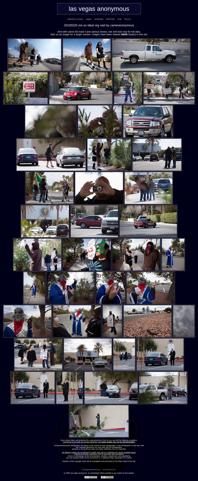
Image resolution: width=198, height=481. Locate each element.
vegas (88, 19)
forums (127, 19)
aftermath (110, 19)
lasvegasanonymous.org (91, 469)
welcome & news (75, 19)
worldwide (98, 19)
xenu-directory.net (109, 469)
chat (119, 19)
